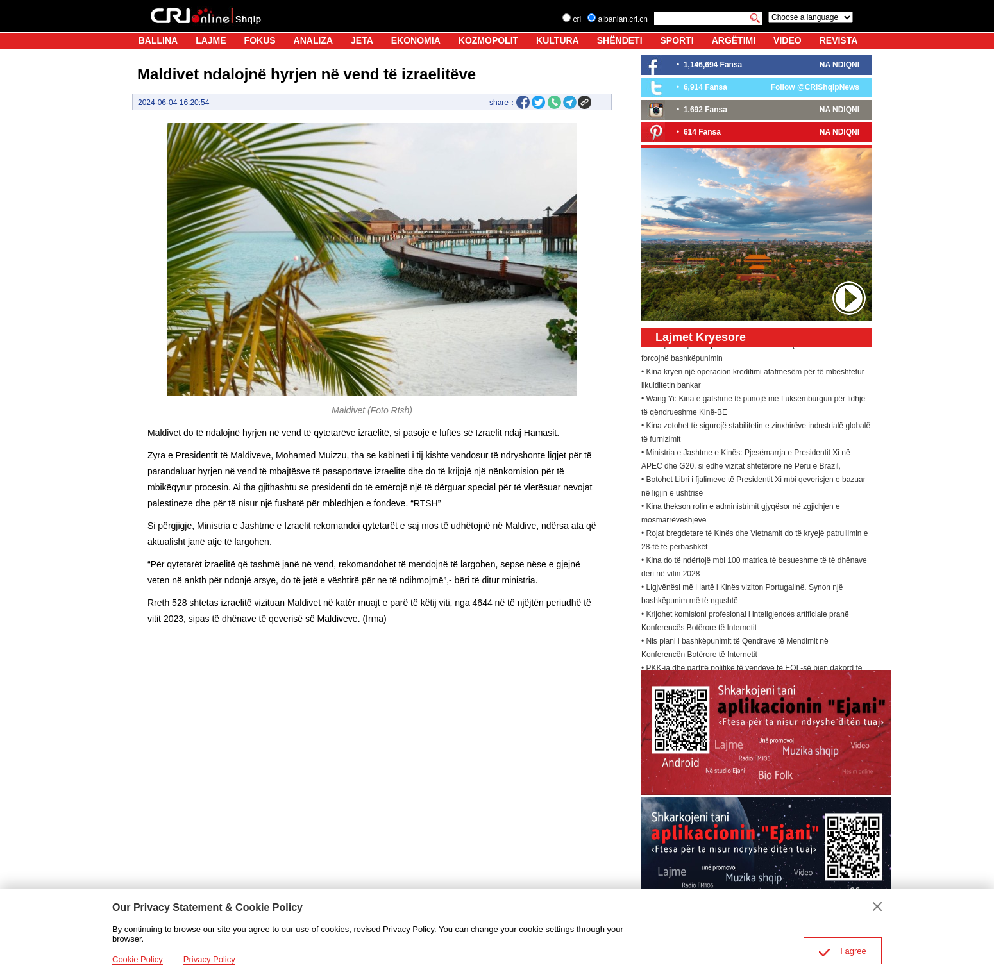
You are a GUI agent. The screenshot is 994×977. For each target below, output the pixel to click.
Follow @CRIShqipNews (815, 87)
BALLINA (158, 40)
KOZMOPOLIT (488, 40)
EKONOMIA (416, 40)
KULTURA (557, 40)
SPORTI (677, 40)
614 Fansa (702, 132)
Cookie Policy (137, 959)
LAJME (211, 40)
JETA (362, 40)
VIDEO (787, 40)
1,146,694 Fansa (713, 64)
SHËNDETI (620, 40)
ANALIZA (313, 40)
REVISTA (839, 40)
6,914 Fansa (705, 87)
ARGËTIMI (733, 40)
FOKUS (260, 40)
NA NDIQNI (839, 64)
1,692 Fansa (705, 109)
